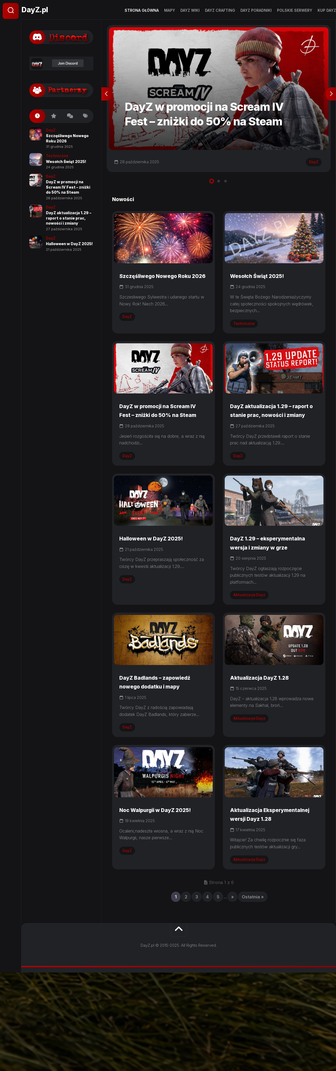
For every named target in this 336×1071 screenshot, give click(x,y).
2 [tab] (218, 186)
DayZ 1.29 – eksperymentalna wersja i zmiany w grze (272, 595)
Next (331, 97)
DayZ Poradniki (245, 10)
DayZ (311, 165)
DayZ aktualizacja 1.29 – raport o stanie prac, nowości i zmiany (269, 443)
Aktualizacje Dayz (253, 652)
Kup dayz (316, 10)
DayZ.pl (47, 11)
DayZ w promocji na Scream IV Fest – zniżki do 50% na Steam (161, 443)
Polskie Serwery (284, 10)
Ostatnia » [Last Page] (253, 995)
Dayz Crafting (209, 10)
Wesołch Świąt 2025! (264, 290)
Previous (106, 97)
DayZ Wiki (179, 10)
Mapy (158, 10)
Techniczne (246, 338)
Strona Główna (131, 10)
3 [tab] (225, 186)
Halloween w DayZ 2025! (160, 586)
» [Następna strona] (232, 995)
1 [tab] (211, 186)
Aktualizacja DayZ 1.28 (268, 745)
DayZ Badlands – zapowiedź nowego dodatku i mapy (152, 754)
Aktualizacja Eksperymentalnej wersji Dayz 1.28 (270, 906)
